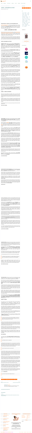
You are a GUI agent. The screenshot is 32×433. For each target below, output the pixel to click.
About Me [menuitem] (19, 3)
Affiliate (25, 12)
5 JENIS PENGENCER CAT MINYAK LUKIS (6, 415)
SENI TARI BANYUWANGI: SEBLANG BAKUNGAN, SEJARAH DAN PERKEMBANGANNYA (6, 428)
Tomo (23, 26)
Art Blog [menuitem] (12, 3)
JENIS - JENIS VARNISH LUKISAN (5, 425)
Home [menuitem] (1, 3)
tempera (8, 122)
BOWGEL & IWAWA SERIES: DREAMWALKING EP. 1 (6, 421)
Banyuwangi (23, 415)
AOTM (2, 377)
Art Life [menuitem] (15, 3)
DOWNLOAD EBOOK (26, 41)
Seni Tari (29, 25)
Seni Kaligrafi (26, 25)
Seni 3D (23, 25)
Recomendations (26, 24)
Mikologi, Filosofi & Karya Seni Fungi (23, 417)
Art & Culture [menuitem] (8, 3)
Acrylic (23, 12)
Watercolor (25, 26)
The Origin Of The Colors (28, 418)
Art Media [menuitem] (4, 3)
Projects (23, 24)
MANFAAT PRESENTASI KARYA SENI (6, 418)
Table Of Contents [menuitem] (23, 3)
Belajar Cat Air (28, 415)
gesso (2, 124)
